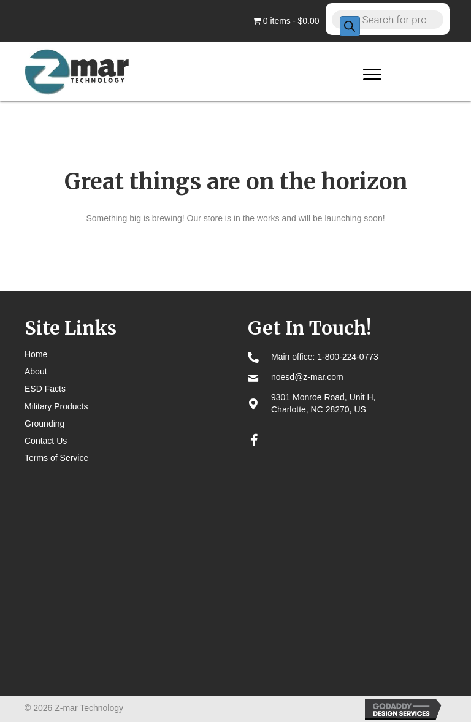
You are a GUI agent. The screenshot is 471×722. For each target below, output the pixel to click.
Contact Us (46, 441)
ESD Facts (45, 388)
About (36, 371)
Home (36, 354)
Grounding (44, 423)
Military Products (56, 406)
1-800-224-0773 (347, 357)
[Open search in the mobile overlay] (388, 19)
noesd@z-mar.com (307, 377)
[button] (254, 440)
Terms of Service (56, 458)
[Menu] (372, 74)
